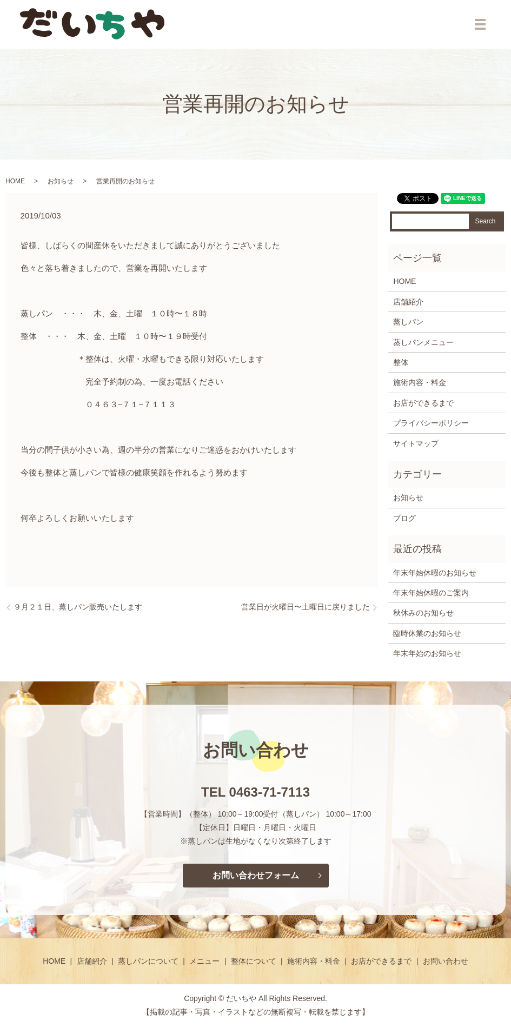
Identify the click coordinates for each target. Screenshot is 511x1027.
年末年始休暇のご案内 (431, 592)
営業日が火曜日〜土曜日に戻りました (305, 606)
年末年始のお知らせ (427, 653)
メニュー (204, 961)
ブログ (404, 518)
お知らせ (61, 181)
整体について (253, 961)
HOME (15, 181)
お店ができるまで (423, 403)
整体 (400, 362)
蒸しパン (408, 321)
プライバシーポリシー (431, 423)
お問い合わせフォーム (256, 875)
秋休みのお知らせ (423, 612)
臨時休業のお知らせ (427, 633)
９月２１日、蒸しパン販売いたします (78, 606)
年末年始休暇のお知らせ (434, 572)
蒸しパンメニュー (423, 342)
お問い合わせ (445, 961)
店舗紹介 (408, 301)
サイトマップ (416, 443)
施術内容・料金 (419, 382)
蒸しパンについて (148, 961)
